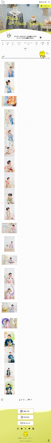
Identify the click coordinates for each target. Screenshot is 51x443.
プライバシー (30, 438)
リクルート (25, 438)
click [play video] (25, 218)
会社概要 (19, 438)
